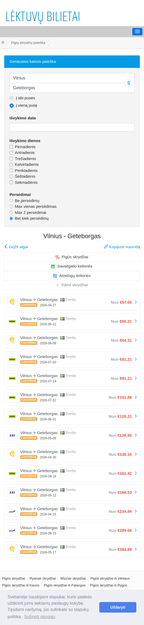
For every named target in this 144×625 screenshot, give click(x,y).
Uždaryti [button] (117, 607)
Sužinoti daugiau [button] (39, 616)
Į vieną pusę (26, 105)
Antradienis (25, 152)
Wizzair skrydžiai (73, 578)
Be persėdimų (27, 200)
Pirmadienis (25, 146)
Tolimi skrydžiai (72, 285)
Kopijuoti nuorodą (122, 247)
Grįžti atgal (16, 247)
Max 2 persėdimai (30, 212)
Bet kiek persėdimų (32, 218)
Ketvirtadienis (27, 164)
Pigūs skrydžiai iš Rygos (108, 585)
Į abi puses (25, 98)
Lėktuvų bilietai (42, 16)
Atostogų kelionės (72, 275)
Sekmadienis (26, 182)
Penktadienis (26, 170)
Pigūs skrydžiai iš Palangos (65, 585)
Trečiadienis (25, 158)
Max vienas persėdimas (36, 206)
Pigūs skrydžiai (71, 257)
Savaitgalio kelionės (71, 266)
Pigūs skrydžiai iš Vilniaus (110, 578)
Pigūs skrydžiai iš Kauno (20, 585)
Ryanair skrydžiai (43, 578)
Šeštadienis (25, 176)
